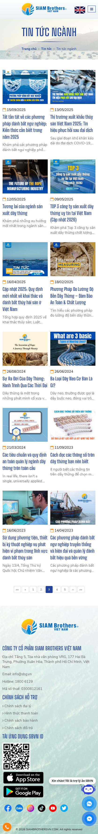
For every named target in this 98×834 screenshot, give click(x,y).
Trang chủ (29, 49)
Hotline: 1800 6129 (17, 681)
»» (81, 589)
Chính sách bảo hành (20, 720)
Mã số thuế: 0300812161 (22, 688)
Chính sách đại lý (16, 706)
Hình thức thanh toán (20, 713)
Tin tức (46, 49)
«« (17, 589)
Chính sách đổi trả (17, 728)
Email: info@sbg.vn (17, 674)
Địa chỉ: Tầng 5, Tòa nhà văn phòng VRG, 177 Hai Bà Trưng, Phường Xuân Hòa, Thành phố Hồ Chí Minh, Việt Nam (45, 662)
